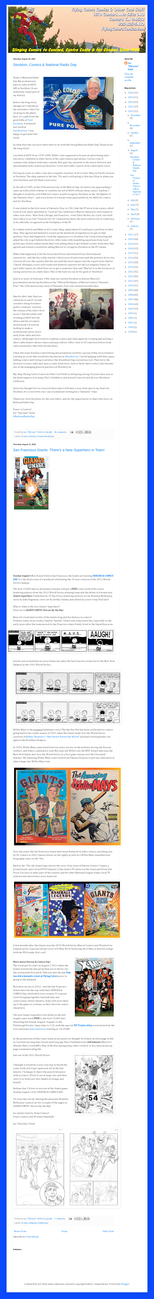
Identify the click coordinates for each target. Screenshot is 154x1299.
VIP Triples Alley (83, 1025)
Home (64, 1231)
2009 (131, 290)
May (133, 209)
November (135, 125)
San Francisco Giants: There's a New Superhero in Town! (59, 450)
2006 (131, 304)
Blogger (125, 1284)
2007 (131, 299)
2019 (131, 244)
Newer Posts (20, 1231)
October (134, 133)
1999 (131, 327)
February (135, 219)
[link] (20, 130)
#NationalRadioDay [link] (24, 416)
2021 (131, 235)
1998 (131, 332)
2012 (131, 276)
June (133, 205)
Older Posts (108, 1231)
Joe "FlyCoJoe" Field (133, 66)
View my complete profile (129, 77)
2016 (131, 258)
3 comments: (60, 1219)
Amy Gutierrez (37, 1029)
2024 (131, 102)
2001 (131, 323)
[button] (64, 420)
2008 (131, 295)
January (134, 226)
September (135, 143)
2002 (131, 318)
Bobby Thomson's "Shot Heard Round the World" (53, 737)
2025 (131, 97)
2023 (131, 107)
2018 (131, 248)
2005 (131, 309)
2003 (131, 313)
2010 (131, 285)
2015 (131, 262)
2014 (131, 267)
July (133, 200)
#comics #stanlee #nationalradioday (37, 436)
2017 (131, 253)
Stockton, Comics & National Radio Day (45, 65)
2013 (131, 272)
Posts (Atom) (32, 1237)
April (133, 214)
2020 (131, 239)
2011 (131, 281)
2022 (131, 111)
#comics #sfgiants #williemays (34, 1223)
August (134, 150)
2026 (131, 93)
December (136, 115)
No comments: (60, 432)
